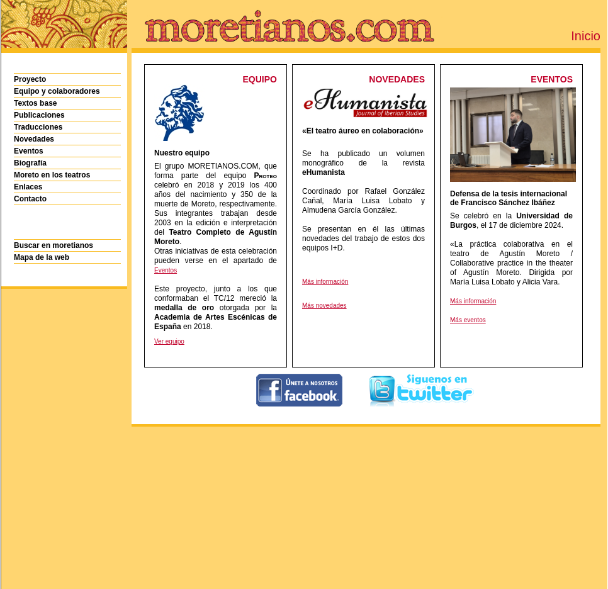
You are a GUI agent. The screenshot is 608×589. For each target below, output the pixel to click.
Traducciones (38, 127)
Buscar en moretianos (53, 245)
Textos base (35, 103)
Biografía (30, 163)
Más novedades (324, 305)
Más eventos (468, 320)
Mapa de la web (41, 257)
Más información (325, 281)
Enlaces (28, 186)
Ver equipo (169, 341)
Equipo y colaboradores (57, 91)
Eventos (28, 151)
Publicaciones (39, 115)
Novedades (34, 139)
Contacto (30, 198)
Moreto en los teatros (52, 175)
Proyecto (30, 79)
